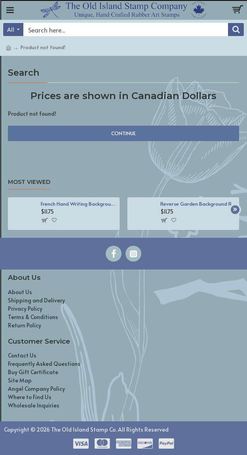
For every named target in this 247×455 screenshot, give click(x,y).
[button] (235, 210)
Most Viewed (29, 182)
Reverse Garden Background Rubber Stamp (198, 204)
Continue (123, 133)
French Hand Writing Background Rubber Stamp (79, 204)
